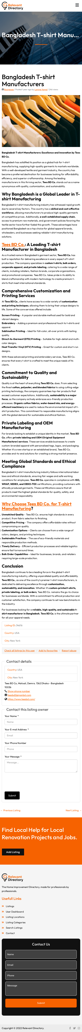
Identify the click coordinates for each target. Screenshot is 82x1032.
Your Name (12, 716)
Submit (12, 795)
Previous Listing (10, 810)
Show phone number (19, 691)
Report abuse (69, 650)
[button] (77, 5)
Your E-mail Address (17, 729)
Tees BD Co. (13, 244)
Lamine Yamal (41, 89)
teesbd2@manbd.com (19, 695)
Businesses (9, 89)
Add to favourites (48, 650)
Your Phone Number (15, 743)
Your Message (13, 756)
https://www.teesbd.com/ (21, 699)
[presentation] (31, 782)
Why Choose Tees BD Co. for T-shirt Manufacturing (37, 506)
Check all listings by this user (19, 650)
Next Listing (74, 810)
